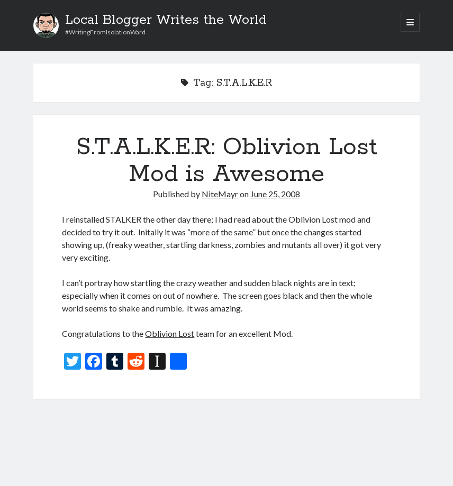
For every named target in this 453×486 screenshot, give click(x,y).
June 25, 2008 (275, 194)
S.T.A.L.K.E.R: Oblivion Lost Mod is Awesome (226, 160)
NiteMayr (220, 194)
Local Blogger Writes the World (166, 20)
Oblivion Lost (169, 333)
